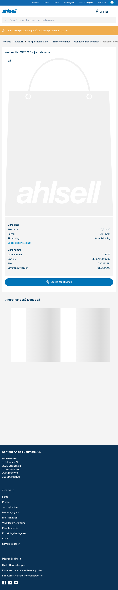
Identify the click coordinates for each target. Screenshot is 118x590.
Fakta (5, 497)
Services (35, 3)
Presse (6, 502)
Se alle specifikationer (19, 243)
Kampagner (69, 3)
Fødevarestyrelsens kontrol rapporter (22, 576)
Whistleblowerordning (14, 523)
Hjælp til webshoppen (13, 565)
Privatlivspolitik (10, 528)
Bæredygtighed (10, 513)
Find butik (102, 3)
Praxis (46, 3)
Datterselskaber (11, 544)
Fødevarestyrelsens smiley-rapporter (22, 571)
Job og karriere (10, 507)
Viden (56, 3)
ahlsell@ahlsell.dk (11, 477)
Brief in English (10, 518)
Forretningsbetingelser (14, 533)
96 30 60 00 (13, 470)
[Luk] (113, 30)
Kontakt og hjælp (86, 3)
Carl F (5, 539)
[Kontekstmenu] (112, 3)
